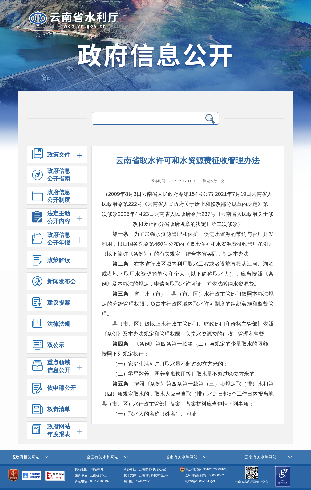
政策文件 (58, 154)
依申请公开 (54, 389)
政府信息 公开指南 (51, 175)
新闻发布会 (54, 283)
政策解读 (51, 262)
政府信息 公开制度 (51, 197)
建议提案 (51, 304)
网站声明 (97, 469)
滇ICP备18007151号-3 (200, 481)
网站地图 (82, 469)
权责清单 (51, 411)
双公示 (48, 347)
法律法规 (51, 325)
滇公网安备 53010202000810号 (207, 469)
